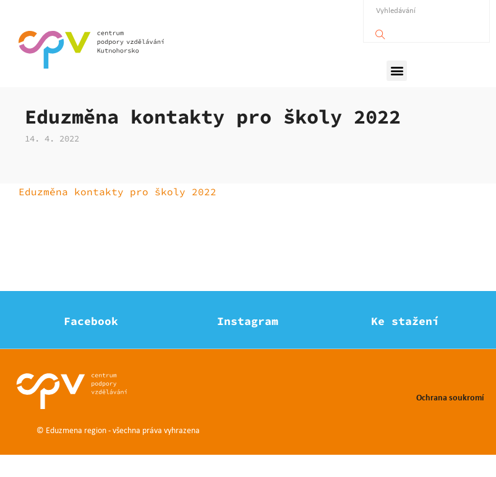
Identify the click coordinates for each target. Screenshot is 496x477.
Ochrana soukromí (450, 419)
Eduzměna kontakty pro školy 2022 (117, 214)
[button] (397, 71)
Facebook (91, 343)
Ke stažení (405, 343)
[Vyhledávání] (380, 31)
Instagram (247, 343)
